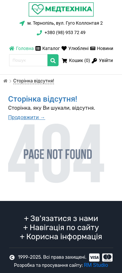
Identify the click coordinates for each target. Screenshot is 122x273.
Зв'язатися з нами (61, 218)
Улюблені (74, 48)
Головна (21, 48)
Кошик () (76, 60)
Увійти (102, 60)
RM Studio (96, 265)
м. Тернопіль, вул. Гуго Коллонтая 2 (61, 23)
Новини (101, 48)
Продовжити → (26, 117)
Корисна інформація (61, 236)
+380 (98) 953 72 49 (61, 32)
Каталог (47, 48)
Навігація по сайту (61, 227)
